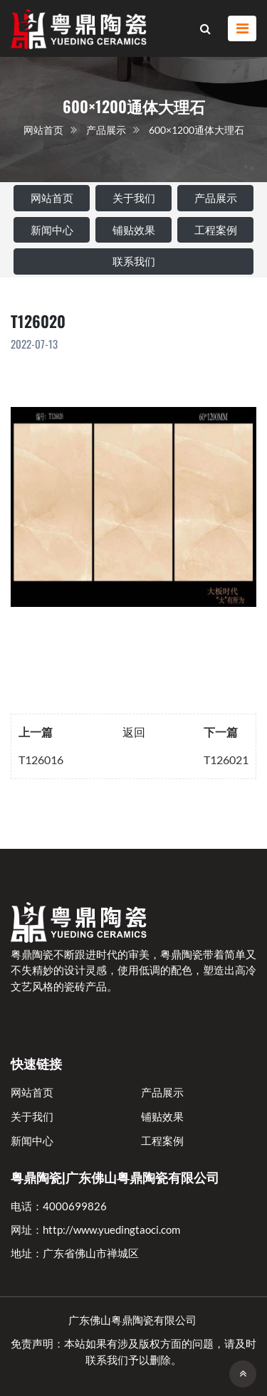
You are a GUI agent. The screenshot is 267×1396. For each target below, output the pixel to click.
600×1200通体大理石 (196, 130)
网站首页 (43, 130)
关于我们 (133, 197)
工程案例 (215, 229)
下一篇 (221, 732)
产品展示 (106, 130)
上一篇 (36, 732)
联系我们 (133, 261)
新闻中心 (52, 229)
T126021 (226, 759)
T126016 (41, 759)
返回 (133, 732)
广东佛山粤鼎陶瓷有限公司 (132, 1319)
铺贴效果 (133, 229)
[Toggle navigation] (242, 29)
